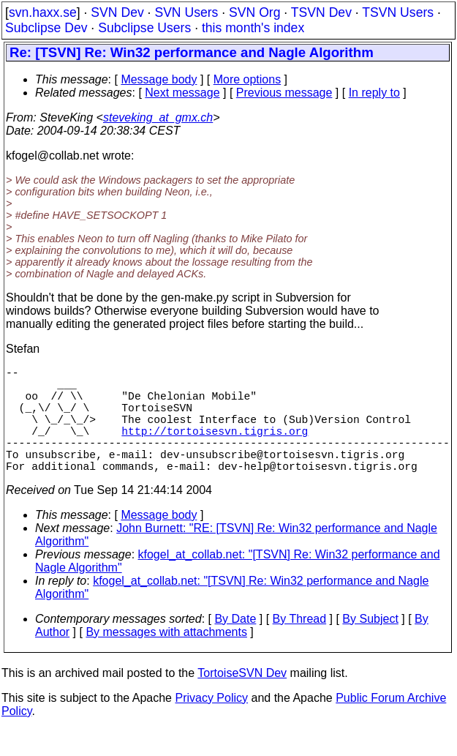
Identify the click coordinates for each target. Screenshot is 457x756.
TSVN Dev (321, 12)
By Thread (300, 645)
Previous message (284, 92)
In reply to (374, 92)
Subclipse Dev (46, 27)
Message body (159, 79)
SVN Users (186, 12)
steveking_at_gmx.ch (158, 117)
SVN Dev (117, 12)
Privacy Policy (211, 724)
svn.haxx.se (43, 12)
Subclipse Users (144, 27)
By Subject (370, 645)
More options (248, 79)
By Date (235, 645)
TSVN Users (398, 12)
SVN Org (254, 12)
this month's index (253, 27)
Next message (182, 92)
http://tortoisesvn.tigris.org (214, 448)
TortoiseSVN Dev (242, 699)
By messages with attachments (166, 658)
